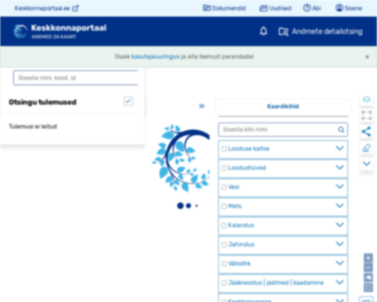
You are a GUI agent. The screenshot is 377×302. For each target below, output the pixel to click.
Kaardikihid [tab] (283, 106)
